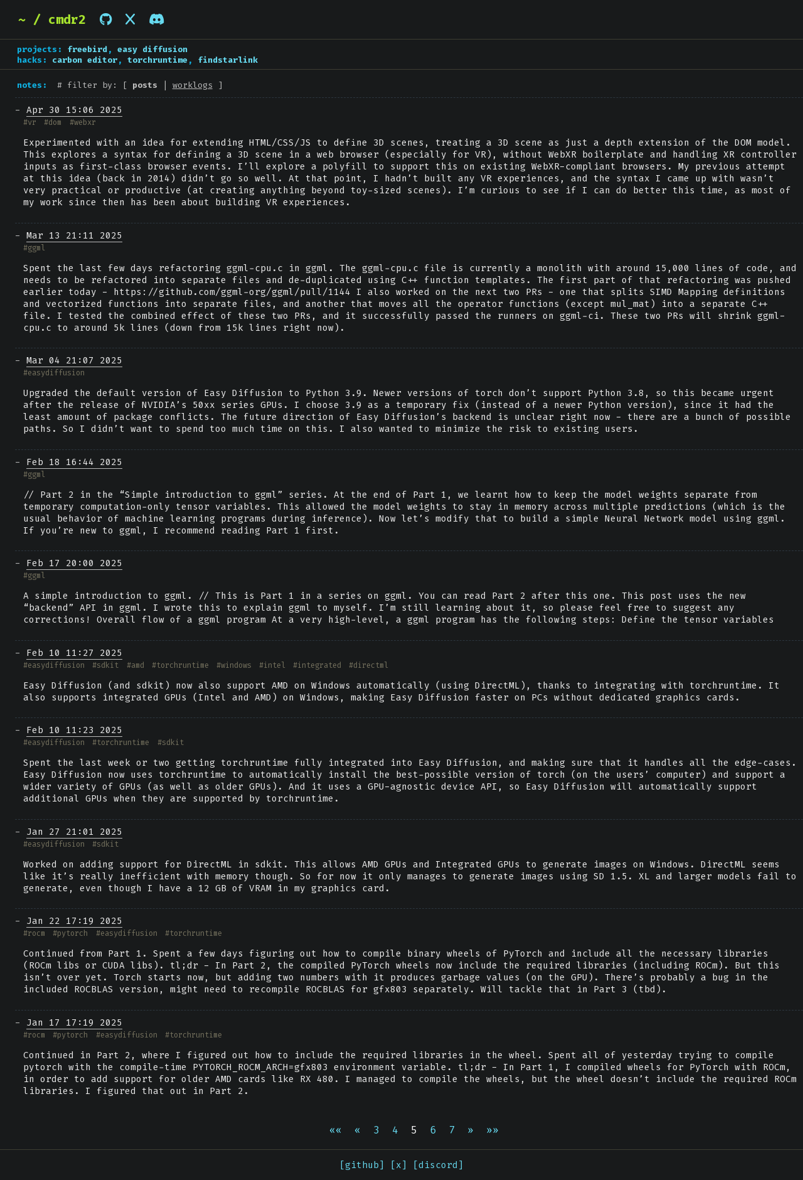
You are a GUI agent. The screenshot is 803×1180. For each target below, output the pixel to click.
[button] (335, 1130)
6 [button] (433, 1130)
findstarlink (228, 60)
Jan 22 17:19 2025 (74, 921)
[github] (362, 1165)
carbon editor (84, 60)
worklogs (193, 85)
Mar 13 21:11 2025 (74, 236)
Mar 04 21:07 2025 (74, 361)
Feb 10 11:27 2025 (74, 653)
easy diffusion (152, 49)
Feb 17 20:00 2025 (74, 563)
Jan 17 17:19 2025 (74, 1023)
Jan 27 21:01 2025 (74, 832)
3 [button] (376, 1130)
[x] (398, 1165)
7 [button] (452, 1130)
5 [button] (414, 1130)
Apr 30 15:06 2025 (74, 110)
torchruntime (157, 60)
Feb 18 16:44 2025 (74, 462)
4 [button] (395, 1130)
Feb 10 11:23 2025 (74, 730)
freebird (87, 49)
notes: (32, 85)
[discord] (438, 1165)
